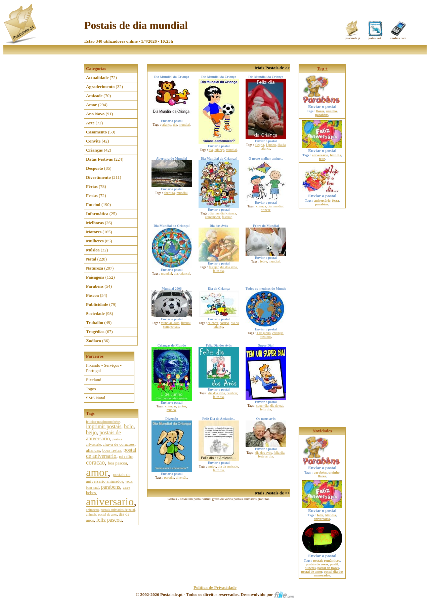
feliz (322, 159)
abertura (169, 193)
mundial (184, 124)
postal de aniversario (111, 453)
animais (91, 514)
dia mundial (276, 206)
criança (166, 124)
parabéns (321, 115)
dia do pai (276, 405)
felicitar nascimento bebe (103, 422)
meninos (265, 336)
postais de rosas (317, 564)
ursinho (331, 111)
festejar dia (265, 456)
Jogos (91, 388)
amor (97, 472)
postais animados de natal (117, 510)
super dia (262, 405)
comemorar (212, 217)
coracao (95, 462)
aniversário (320, 155)
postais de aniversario (103, 435)
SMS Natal (95, 397)
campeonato (171, 326)
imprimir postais (103, 426)
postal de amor (311, 571)
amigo (212, 466)
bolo (128, 426)
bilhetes (310, 568)
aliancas (93, 450)
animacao (92, 510)
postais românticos (326, 560)
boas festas (111, 450)
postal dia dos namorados (328, 573)
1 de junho (263, 333)
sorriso (224, 323)
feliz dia (218, 271)
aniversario (110, 501)
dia (175, 124)
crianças (278, 333)
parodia (169, 477)
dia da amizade (228, 466)
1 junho (271, 145)
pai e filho (126, 456)
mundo (171, 410)
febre (263, 261)
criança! (184, 273)
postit (334, 564)
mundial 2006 (170, 323)
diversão (181, 477)
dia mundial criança (223, 213)
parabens (110, 487)
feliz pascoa (109, 520)
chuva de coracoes (118, 444)
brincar (265, 210)
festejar (226, 217)
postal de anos (107, 514)
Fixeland (93, 379)
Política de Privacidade (215, 587)
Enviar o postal (322, 104)
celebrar (213, 323)
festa (335, 200)
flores (320, 111)
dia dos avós (228, 267)
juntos (182, 406)
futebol (185, 323)
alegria (259, 145)
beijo (91, 432)
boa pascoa (117, 463)
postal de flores (328, 568)
